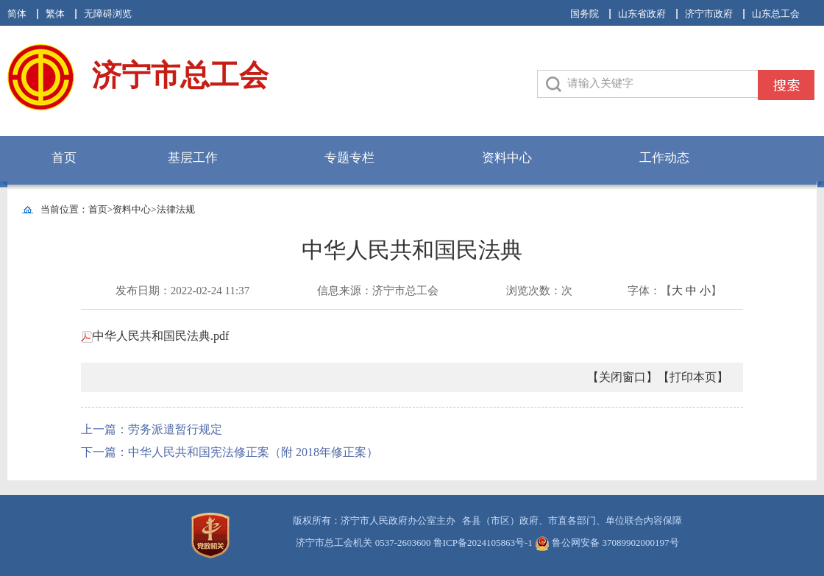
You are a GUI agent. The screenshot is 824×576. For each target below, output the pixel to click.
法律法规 (176, 209)
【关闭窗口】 (622, 377)
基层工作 (193, 158)
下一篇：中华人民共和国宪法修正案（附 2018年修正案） (229, 452)
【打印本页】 (693, 377)
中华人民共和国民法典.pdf (155, 336)
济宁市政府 (709, 13)
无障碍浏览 (108, 13)
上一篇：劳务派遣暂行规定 (151, 429)
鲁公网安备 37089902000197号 (607, 542)
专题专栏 (349, 158)
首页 (64, 158)
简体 (16, 13)
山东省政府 (642, 13)
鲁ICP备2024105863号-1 (483, 542)
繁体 (55, 13)
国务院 (584, 13)
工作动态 (664, 158)
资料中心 (507, 158)
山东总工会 (776, 13)
